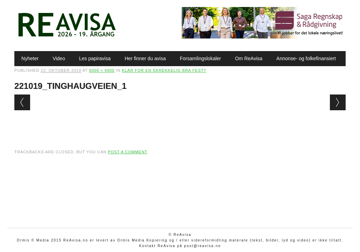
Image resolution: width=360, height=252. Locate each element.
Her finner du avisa (145, 58)
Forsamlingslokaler (200, 58)
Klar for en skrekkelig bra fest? (164, 70)
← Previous (22, 102)
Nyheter (30, 58)
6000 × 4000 (102, 70)
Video (59, 58)
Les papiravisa (95, 58)
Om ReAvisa (248, 58)
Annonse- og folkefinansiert (306, 58)
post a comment (127, 152)
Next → (338, 102)
